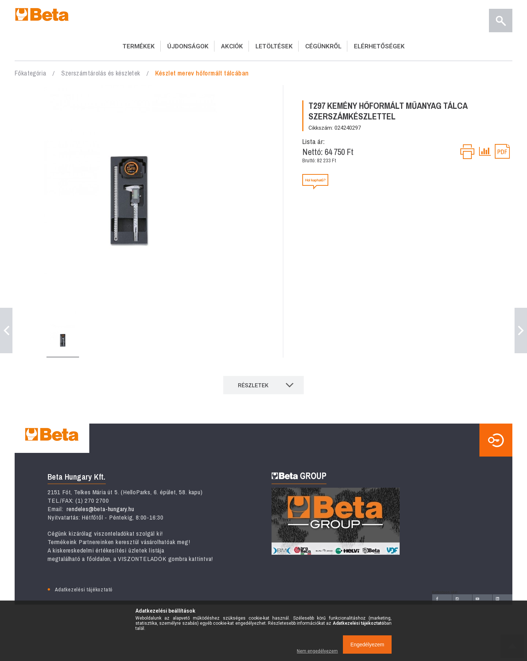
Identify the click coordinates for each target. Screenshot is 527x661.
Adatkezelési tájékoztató (84, 589)
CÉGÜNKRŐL (323, 46)
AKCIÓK (232, 46)
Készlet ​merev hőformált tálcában (202, 73)
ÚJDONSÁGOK (188, 46)
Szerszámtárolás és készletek (100, 73)
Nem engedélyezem (317, 651)
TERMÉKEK (139, 46)
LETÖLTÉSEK (274, 46)
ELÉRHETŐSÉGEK (379, 46)
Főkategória (30, 73)
